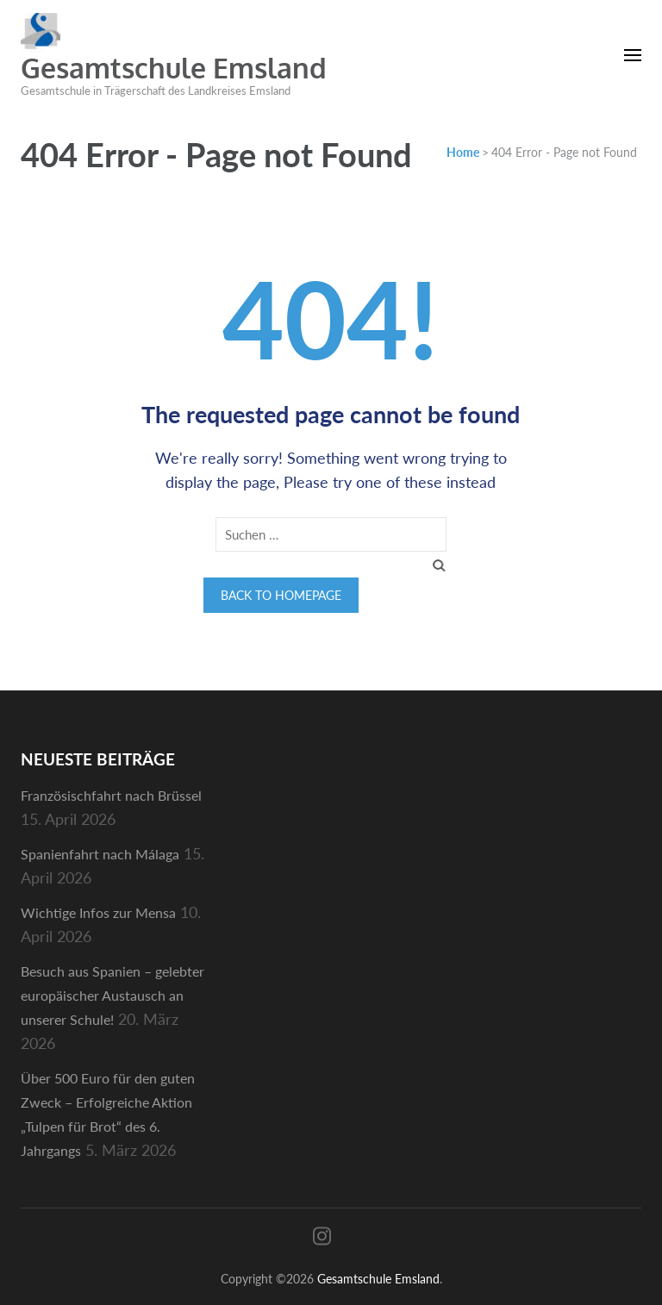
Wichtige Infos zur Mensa (98, 912)
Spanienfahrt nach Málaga (100, 854)
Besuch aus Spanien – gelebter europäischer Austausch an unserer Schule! (112, 995)
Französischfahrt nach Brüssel (111, 795)
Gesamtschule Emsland (174, 67)
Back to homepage (281, 595)
